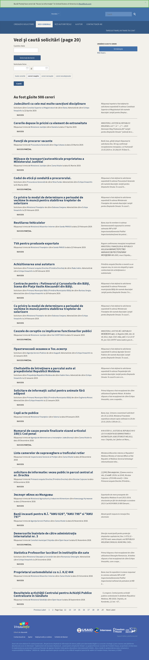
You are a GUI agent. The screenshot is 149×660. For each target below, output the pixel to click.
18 (93, 610)
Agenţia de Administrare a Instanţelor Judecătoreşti (52, 437)
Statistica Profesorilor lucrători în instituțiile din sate (51, 553)
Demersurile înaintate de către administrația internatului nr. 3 (45, 534)
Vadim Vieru (65, 375)
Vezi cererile (44, 24)
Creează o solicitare (24, 24)
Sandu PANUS (65, 226)
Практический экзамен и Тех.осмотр (40, 349)
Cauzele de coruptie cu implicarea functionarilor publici (53, 331)
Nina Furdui (57, 182)
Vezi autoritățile (63, 24)
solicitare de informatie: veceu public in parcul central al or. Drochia (53, 473)
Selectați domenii (27, 58)
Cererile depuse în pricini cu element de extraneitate (50, 123)
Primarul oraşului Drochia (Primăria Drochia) (45, 268)
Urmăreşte (118, 49)
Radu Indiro (76, 268)
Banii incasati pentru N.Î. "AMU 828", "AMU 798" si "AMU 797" (53, 515)
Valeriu (56, 417)
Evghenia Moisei (85, 397)
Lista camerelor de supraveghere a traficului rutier (49, 453)
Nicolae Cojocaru (80, 479)
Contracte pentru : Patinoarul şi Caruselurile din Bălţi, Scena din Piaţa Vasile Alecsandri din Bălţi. (52, 284)
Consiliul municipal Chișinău (42, 540)
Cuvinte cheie (19, 46)
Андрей (57, 353)
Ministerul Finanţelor (36, 207)
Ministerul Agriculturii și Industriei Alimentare (50, 498)
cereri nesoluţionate (63, 76)
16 (84, 610)
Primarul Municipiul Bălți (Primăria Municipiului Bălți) (49, 290)
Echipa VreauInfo (85, 182)
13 (70, 610)
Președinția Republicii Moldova (40, 375)
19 (98, 610)
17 (88, 610)
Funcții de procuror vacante (33, 141)
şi (31, 68)
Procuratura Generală (40, 145)
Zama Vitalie (56, 165)
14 (75, 610)
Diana (65, 107)
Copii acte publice (26, 413)
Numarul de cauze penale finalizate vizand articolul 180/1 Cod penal (50, 432)
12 (65, 610)
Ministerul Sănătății (39, 599)
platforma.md (132, 636)
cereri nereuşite (47, 76)
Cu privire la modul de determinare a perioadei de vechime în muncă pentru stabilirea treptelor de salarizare (48, 200)
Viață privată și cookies (43, 637)
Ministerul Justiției (38, 127)
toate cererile (20, 76)
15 (79, 610)
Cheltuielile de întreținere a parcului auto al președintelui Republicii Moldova (44, 369)
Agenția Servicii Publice (36, 353)
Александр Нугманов (83, 498)
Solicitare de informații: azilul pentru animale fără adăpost (49, 392)
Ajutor (79, 24)
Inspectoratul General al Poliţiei (44, 457)
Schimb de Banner (61, 637)
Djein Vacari (64, 540)
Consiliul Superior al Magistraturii (41, 107)
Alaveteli (24, 632)
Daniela (54, 127)
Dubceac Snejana (59, 207)
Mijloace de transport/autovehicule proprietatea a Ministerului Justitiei (49, 160)
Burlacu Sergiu (85, 290)
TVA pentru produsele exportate (36, 243)
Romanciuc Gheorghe (70, 556)
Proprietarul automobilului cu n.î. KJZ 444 (43, 572)
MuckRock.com (85, 4)
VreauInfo (30, 14)
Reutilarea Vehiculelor (29, 223)
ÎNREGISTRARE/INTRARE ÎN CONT (120, 30)
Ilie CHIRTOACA (58, 335)
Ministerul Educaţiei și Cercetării (40, 556)
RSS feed (100, 53)
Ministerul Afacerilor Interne (43, 226)
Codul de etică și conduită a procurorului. (42, 178)
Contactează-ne (94, 24)
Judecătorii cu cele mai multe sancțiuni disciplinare (50, 104)
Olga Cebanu (59, 145)
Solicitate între (20, 64)
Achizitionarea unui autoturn (34, 264)
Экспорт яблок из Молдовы (33, 495)
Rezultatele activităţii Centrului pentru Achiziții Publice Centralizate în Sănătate (53, 594)
